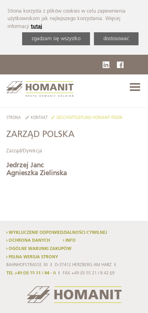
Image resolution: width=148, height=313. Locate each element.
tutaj (36, 26)
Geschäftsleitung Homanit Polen (89, 118)
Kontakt (39, 118)
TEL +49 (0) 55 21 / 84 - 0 (31, 273)
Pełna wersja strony (33, 257)
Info (71, 240)
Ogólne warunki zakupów (40, 248)
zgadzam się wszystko (56, 38)
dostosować (116, 38)
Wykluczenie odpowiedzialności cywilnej (58, 232)
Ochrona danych (29, 240)
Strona (13, 118)
